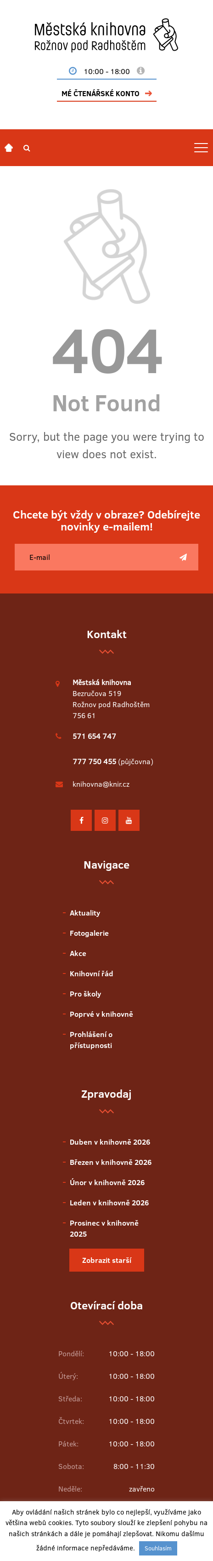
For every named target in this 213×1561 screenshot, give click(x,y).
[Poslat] (183, 557)
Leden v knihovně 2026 (109, 1203)
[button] (26, 148)
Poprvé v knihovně (101, 1014)
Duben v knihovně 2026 (110, 1142)
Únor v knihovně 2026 (107, 1182)
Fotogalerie (89, 933)
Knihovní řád (91, 973)
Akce (78, 953)
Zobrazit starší (106, 1260)
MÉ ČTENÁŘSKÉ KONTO (101, 93)
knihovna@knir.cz (101, 784)
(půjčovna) (113, 761)
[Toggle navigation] (201, 148)
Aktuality (85, 913)
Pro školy (85, 994)
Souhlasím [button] (158, 1548)
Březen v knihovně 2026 (110, 1162)
